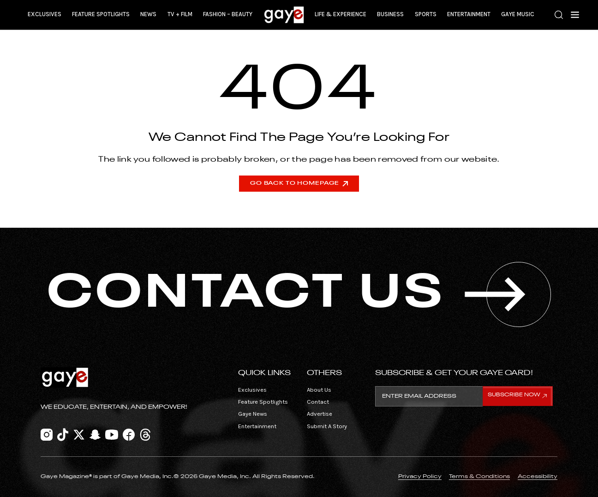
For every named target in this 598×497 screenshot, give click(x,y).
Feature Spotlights (101, 14)
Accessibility (537, 476)
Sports (426, 14)
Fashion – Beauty (227, 14)
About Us (319, 389)
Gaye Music (517, 14)
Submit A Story (327, 426)
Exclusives (44, 14)
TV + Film (179, 14)
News (148, 14)
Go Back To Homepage (299, 183)
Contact (318, 401)
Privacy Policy (420, 476)
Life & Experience (340, 14)
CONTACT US (299, 294)
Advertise (319, 413)
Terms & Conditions (479, 476)
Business (390, 14)
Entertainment (468, 14)
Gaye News (252, 413)
